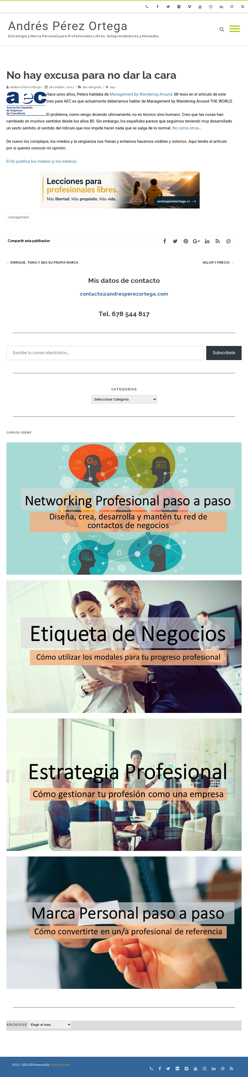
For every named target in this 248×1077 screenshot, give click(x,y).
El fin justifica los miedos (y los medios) (41, 161)
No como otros (185, 128)
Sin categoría (92, 87)
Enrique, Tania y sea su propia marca (44, 262)
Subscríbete (224, 352)
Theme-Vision (60, 1065)
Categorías (124, 389)
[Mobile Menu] (234, 29)
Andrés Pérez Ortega (68, 26)
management (18, 217)
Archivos (16, 1025)
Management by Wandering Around (141, 94)
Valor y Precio (217, 262)
